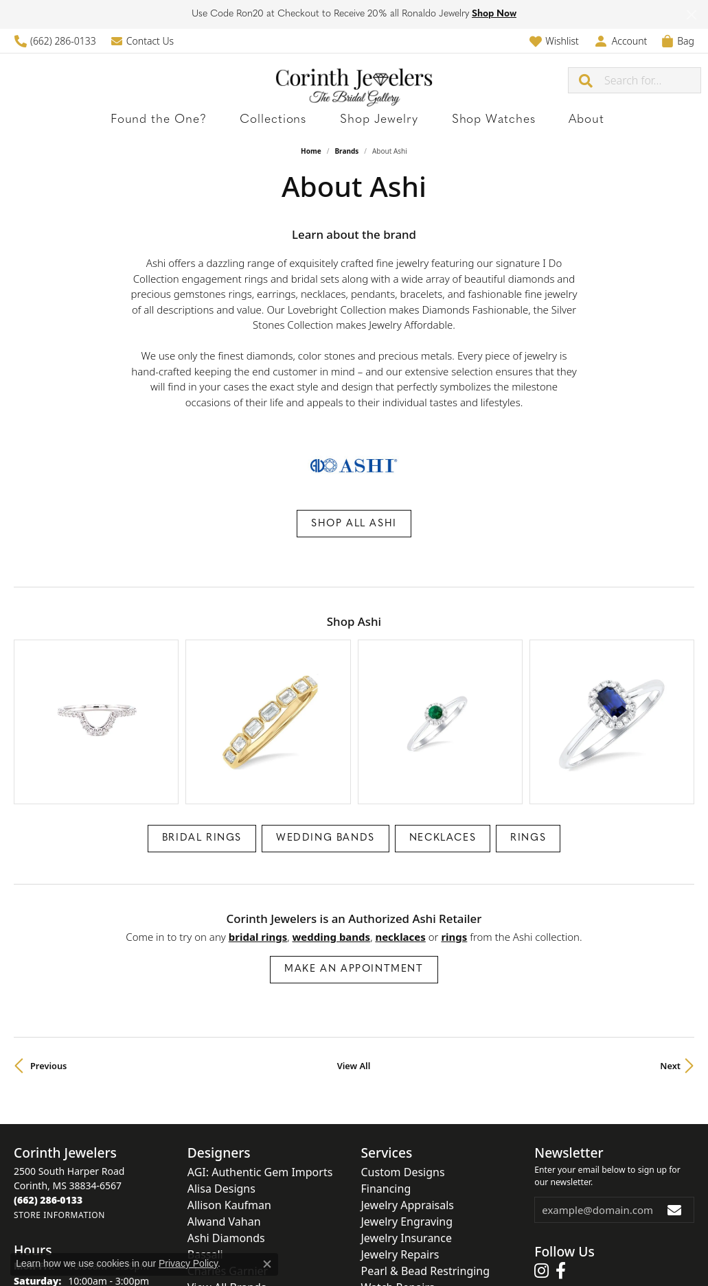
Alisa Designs (221, 1112)
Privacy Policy (188, 1263)
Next (670, 989)
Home (311, 151)
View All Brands (226, 1211)
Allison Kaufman (229, 1128)
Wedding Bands (325, 762)
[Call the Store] (48, 1123)
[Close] (691, 14)
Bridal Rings (202, 762)
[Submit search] (586, 80)
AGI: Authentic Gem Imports (260, 1095)
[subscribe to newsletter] (675, 1134)
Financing (386, 1112)
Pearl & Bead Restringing (425, 1194)
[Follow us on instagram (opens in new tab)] (541, 1195)
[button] (554, 41)
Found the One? (207, 120)
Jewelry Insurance (406, 1161)
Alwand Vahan (224, 1145)
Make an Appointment (353, 893)
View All (354, 989)
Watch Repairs (398, 1211)
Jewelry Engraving (407, 1145)
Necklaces (442, 762)
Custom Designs (403, 1095)
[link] (55, 41)
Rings (528, 762)
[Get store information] (59, 1139)
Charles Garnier (227, 1194)
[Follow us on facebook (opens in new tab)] (561, 1195)
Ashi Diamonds (226, 1161)
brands (346, 151)
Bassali (205, 1178)
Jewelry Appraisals (407, 1128)
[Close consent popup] (267, 1264)
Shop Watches (460, 120)
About (528, 120)
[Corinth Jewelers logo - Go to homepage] (354, 80)
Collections (294, 120)
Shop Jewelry (373, 120)
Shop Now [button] (494, 14)
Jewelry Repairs (400, 1178)
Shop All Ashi (354, 524)
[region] (354, 684)
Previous (48, 989)
